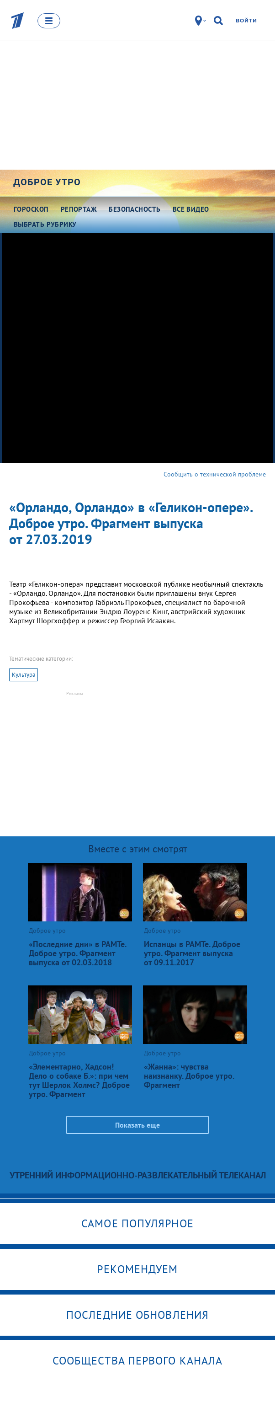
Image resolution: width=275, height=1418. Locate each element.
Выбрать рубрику (45, 224)
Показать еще (137, 1124)
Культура (23, 675)
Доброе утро (47, 182)
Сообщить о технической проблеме (215, 474)
